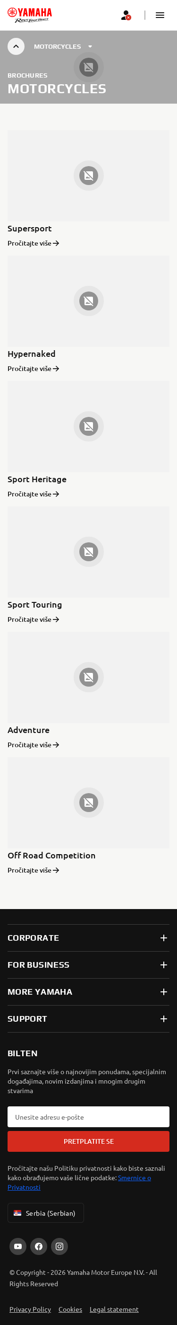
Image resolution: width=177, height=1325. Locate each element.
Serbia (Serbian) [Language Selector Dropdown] (44, 1213)
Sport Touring (35, 604)
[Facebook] (38, 1246)
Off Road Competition (52, 854)
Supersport (30, 227)
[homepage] (30, 15)
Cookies (70, 1309)
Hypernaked (32, 353)
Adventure (29, 729)
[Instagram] (59, 1246)
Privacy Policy (30, 1309)
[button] (160, 15)
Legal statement (114, 1309)
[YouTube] (17, 1246)
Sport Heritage (37, 478)
